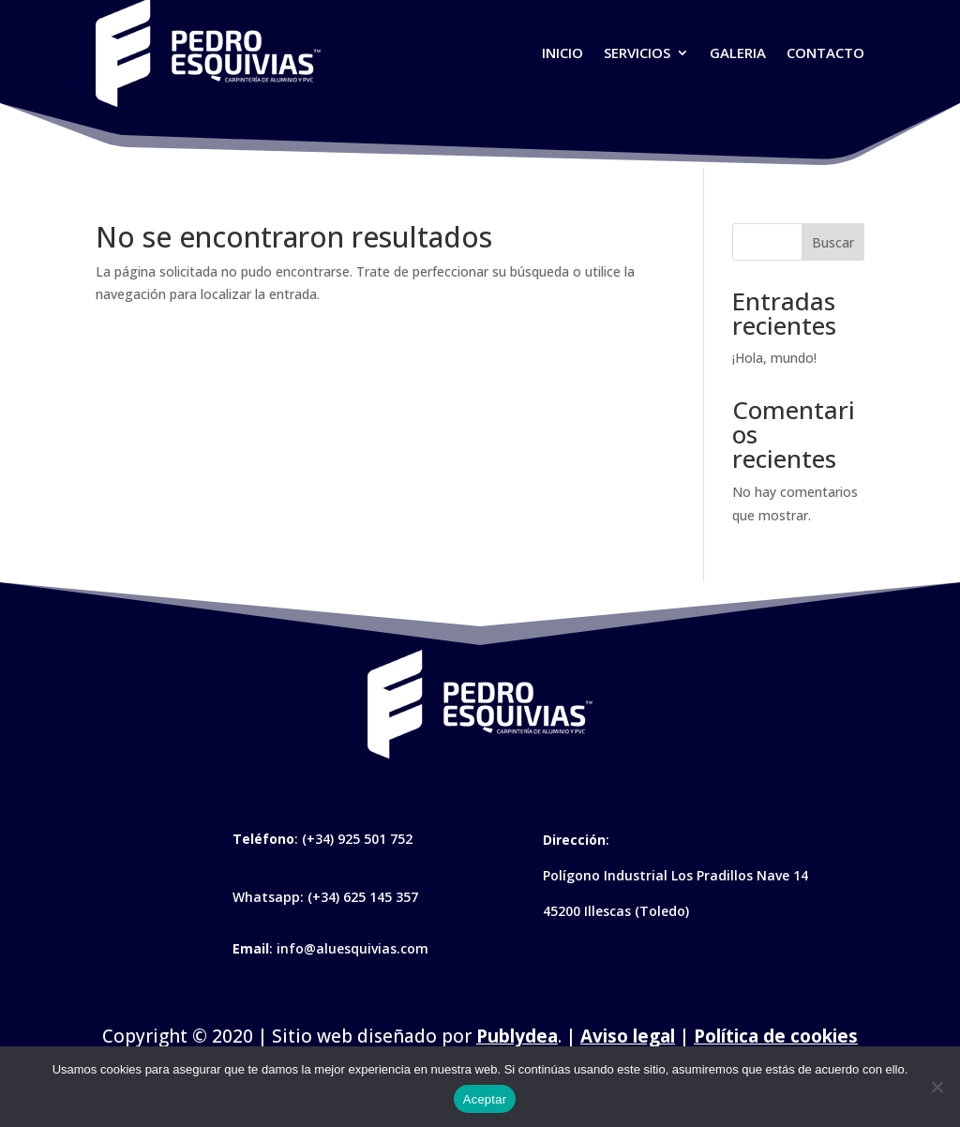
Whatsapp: (270, 897)
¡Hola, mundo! (774, 358)
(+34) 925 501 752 (357, 839)
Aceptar (485, 1099)
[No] (936, 1086)
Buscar (833, 242)
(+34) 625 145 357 (363, 897)
